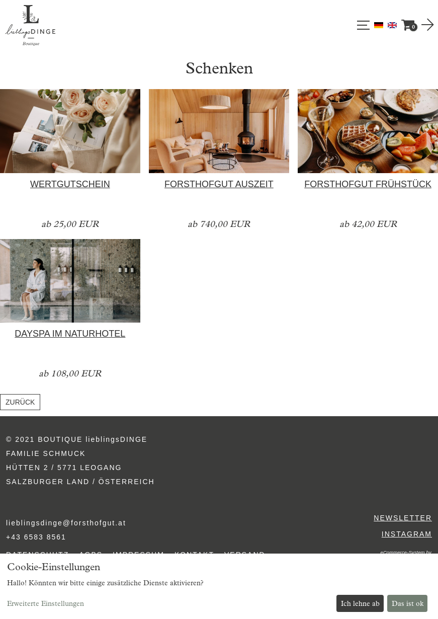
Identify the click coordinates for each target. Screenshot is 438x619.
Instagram (407, 534)
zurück (20, 402)
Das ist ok (407, 603)
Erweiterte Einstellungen (45, 603)
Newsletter (403, 518)
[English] (392, 24)
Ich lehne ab (360, 603)
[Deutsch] (379, 24)
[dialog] (219, 586)
